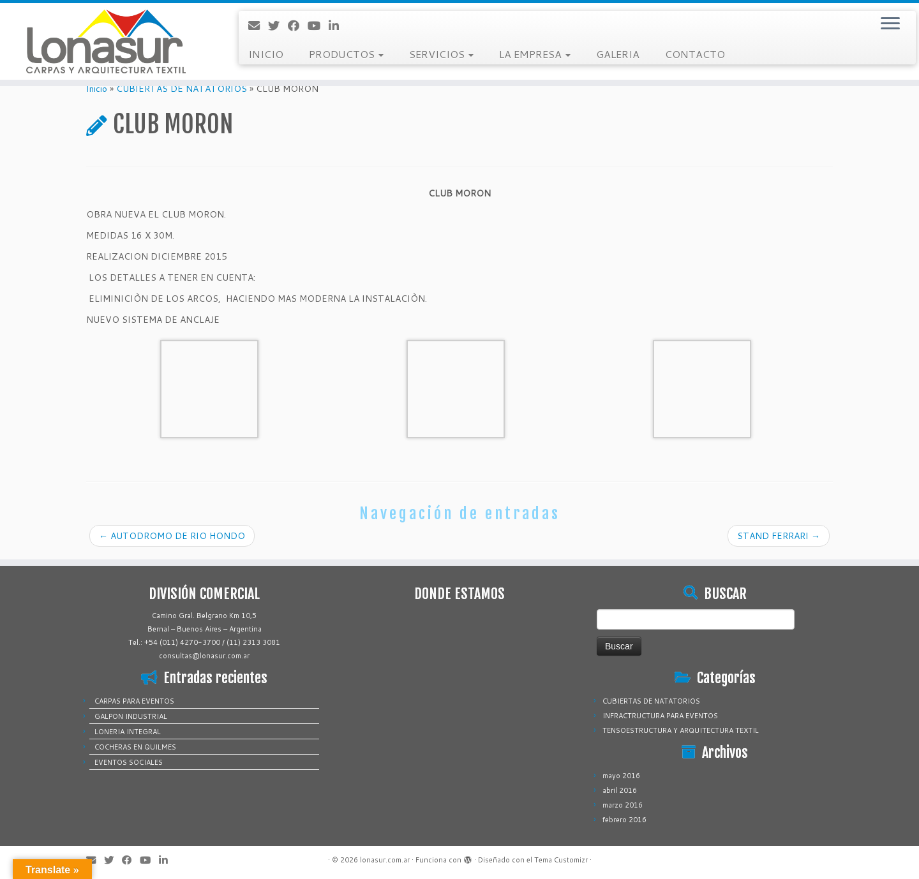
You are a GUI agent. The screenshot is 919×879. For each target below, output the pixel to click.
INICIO (265, 54)
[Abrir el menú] (890, 24)
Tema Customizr (561, 860)
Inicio (96, 88)
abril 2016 (619, 790)
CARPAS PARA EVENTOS (134, 701)
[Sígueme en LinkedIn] (338, 25)
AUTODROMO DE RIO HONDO (172, 535)
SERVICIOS (441, 54)
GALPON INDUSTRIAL (130, 716)
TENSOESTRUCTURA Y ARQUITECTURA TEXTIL (680, 730)
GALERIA (617, 54)
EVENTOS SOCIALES (128, 762)
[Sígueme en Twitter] (278, 25)
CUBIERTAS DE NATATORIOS (181, 88)
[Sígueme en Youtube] (318, 25)
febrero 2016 (624, 820)
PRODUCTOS (346, 54)
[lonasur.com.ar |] (106, 41)
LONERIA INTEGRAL (127, 732)
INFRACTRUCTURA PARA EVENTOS (660, 716)
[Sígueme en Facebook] (298, 25)
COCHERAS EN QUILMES (135, 747)
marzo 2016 (622, 805)
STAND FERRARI (778, 535)
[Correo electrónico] (258, 25)
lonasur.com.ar (385, 860)
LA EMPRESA (535, 54)
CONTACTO (695, 54)
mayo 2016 (621, 776)
